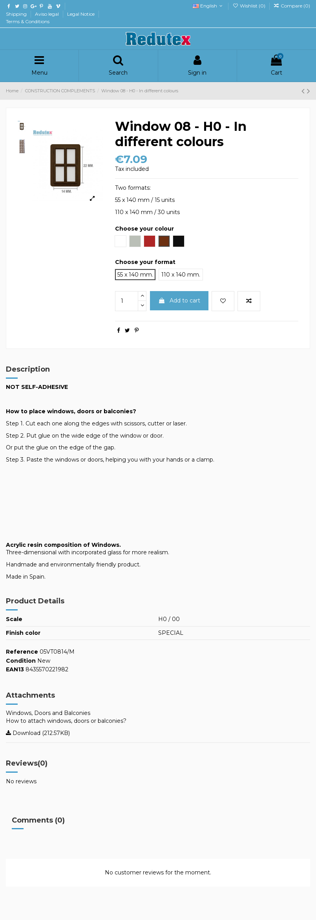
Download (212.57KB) (38, 733)
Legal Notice (81, 14)
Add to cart (179, 300)
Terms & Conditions (27, 21)
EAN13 (15, 669)
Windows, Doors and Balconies (48, 713)
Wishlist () (249, 6)
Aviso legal (47, 14)
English (208, 6)
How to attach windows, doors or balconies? (66, 720)
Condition (21, 660)
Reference (22, 651)
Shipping (17, 14)
